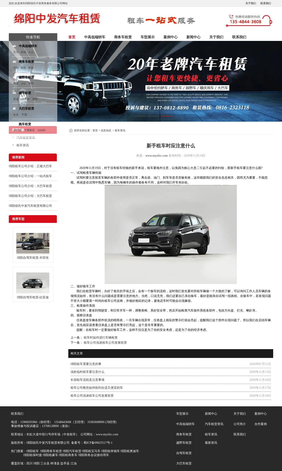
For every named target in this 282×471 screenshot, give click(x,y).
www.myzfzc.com (156, 155)
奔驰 (23, 52)
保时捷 (26, 99)
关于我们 (250, 3)
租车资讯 (23, 145)
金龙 (16, 114)
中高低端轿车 (94, 37)
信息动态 (106, 130)
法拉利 (41, 130)
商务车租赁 (123, 37)
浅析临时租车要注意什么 (87, 372)
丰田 (16, 67)
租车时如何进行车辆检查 (100, 337)
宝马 (16, 52)
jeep (23, 83)
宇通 (24, 114)
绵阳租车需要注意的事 (85, 364)
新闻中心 (193, 37)
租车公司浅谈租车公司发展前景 (105, 342)
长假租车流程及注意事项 (87, 379)
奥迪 (16, 99)
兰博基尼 (29, 130)
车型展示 (148, 37)
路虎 (16, 83)
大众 (30, 52)
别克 (23, 67)
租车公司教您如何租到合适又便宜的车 (96, 387)
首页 (71, 37)
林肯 (35, 99)
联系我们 (265, 3)
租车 (119, 168)
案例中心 (170, 37)
